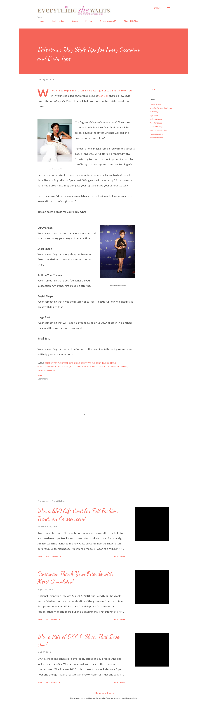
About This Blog (129, 21)
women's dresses (156, 134)
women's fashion (156, 137)
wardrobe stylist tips (158, 130)
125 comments (53, 556)
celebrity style (155, 104)
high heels (154, 115)
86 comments (53, 619)
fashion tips (154, 112)
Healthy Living (56, 21)
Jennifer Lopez (156, 123)
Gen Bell (103, 95)
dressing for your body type (161, 108)
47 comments (53, 682)
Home (39, 21)
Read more (119, 556)
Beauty (73, 21)
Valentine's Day (156, 126)
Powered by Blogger (103, 693)
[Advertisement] (82, 466)
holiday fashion (156, 119)
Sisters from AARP (106, 21)
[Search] (157, 8)
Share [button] (153, 90)
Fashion (87, 21)
